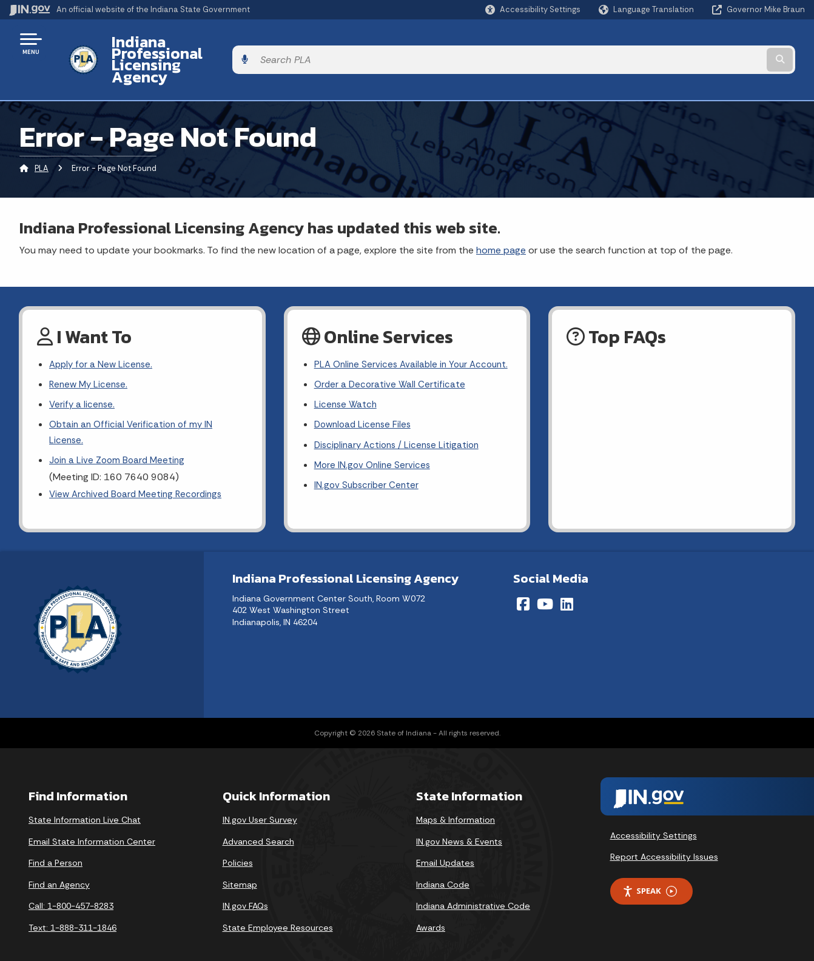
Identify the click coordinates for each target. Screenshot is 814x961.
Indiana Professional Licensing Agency (238, 43)
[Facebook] (523, 587)
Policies (238, 846)
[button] (532, 9)
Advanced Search (258, 824)
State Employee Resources (278, 910)
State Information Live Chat (85, 802)
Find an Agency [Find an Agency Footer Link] (59, 867)
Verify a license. (83, 375)
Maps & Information (455, 802)
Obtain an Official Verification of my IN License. (133, 404)
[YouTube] (545, 587)
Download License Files (365, 413)
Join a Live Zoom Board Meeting (119, 434)
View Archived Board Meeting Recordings (139, 469)
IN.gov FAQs (245, 889)
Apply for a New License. (103, 332)
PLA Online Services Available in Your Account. (393, 340)
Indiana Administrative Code (473, 889)
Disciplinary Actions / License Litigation (400, 434)
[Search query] (713, 43)
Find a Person (55, 846)
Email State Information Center (92, 824)
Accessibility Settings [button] (653, 818)
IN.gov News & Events (459, 824)
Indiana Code (442, 867)
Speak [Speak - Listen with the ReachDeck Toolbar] (649, 874)
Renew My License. (90, 353)
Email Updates (445, 846)
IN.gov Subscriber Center (368, 476)
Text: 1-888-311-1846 (72, 910)
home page (501, 217)
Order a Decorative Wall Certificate (391, 370)
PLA (42, 136)
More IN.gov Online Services (374, 455)
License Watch (346, 391)
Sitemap (240, 867)
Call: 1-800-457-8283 (71, 889)
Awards (430, 910)
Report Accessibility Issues (664, 840)
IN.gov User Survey (260, 802)
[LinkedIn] (566, 587)
